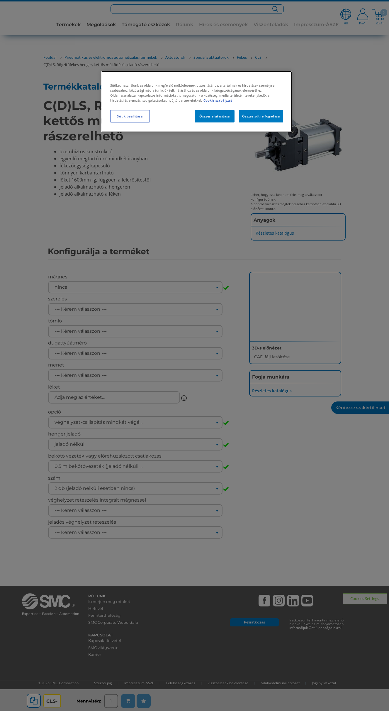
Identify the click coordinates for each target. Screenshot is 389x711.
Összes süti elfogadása (261, 116)
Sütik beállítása (129, 116)
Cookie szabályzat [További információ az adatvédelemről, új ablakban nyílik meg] (217, 100)
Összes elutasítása (214, 116)
